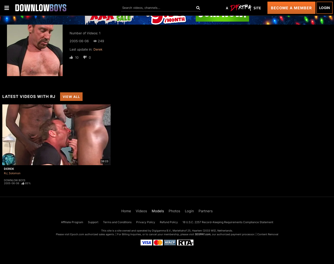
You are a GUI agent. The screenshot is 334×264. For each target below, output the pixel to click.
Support (93, 222)
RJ (5, 173)
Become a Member (291, 8)
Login (324, 8)
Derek (98, 49)
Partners (206, 211)
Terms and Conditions (117, 222)
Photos (174, 211)
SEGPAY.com (203, 234)
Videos (141, 211)
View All (71, 97)
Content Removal (267, 234)
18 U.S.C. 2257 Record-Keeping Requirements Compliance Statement (228, 222)
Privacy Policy (145, 222)
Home (126, 211)
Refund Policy (169, 222)
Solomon (14, 173)
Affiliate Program (72, 222)
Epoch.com (77, 234)
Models (158, 211)
